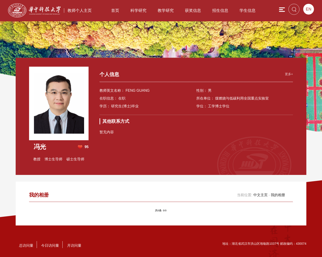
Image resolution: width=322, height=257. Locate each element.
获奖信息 (193, 10)
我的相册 (278, 195)
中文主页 (260, 195)
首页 (115, 10)
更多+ (289, 74)
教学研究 (166, 10)
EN (308, 9)
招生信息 (220, 10)
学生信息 (247, 10)
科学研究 (138, 10)
